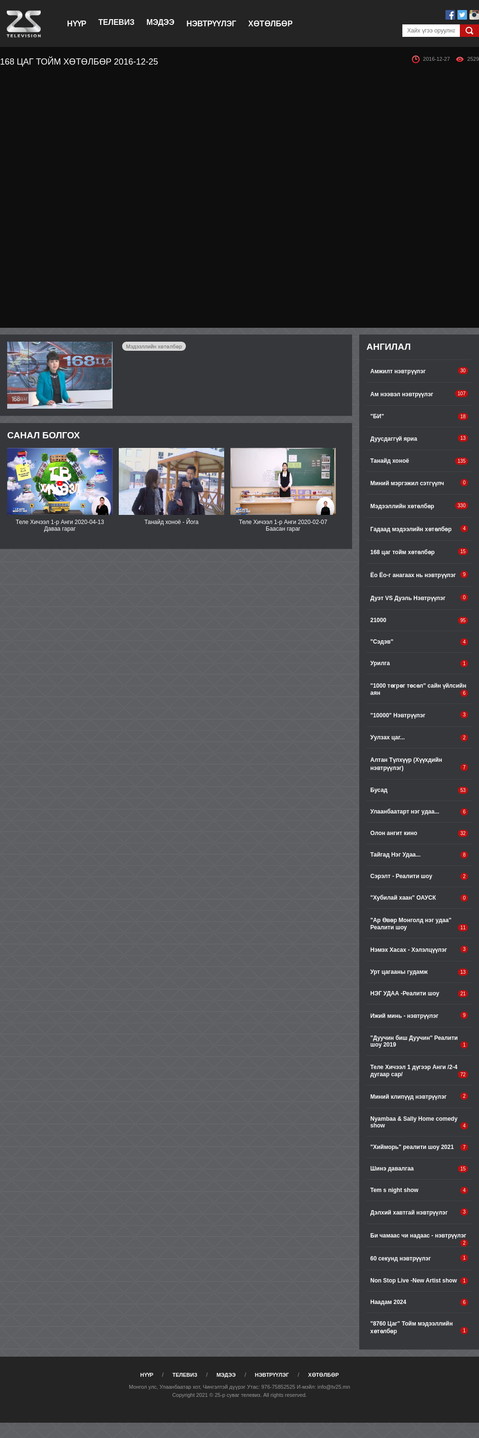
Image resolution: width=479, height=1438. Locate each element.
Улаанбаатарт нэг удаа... (419, 811)
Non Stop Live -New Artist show (419, 1280)
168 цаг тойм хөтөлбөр (419, 552)
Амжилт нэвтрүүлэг (419, 371)
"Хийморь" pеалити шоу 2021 (419, 1147)
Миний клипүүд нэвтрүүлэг (419, 1096)
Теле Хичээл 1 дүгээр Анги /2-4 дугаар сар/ (419, 1071)
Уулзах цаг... (419, 737)
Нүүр (76, 24)
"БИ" (419, 416)
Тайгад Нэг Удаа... (419, 854)
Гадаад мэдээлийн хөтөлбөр (419, 529)
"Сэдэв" (419, 642)
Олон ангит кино (419, 833)
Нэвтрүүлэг (211, 24)
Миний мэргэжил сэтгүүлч (419, 483)
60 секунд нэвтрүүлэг (419, 1258)
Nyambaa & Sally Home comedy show (419, 1122)
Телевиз (116, 22)
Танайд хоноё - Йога (171, 522)
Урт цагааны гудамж (419, 972)
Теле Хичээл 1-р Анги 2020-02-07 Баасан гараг (283, 525)
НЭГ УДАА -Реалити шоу (419, 993)
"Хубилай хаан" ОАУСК (419, 898)
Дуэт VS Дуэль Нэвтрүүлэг (419, 598)
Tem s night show (419, 1190)
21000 (419, 620)
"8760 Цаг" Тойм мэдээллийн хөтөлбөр (419, 1327)
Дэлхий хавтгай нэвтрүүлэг (419, 1212)
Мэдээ (160, 22)
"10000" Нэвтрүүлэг (419, 715)
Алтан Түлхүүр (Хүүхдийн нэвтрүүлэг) (419, 764)
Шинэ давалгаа (419, 1168)
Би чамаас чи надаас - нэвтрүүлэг (419, 1239)
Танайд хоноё (419, 461)
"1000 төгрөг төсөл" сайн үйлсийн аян (419, 689)
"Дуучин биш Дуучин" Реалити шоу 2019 (419, 1041)
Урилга (419, 663)
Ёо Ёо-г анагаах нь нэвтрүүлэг (419, 575)
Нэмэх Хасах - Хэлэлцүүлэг (419, 949)
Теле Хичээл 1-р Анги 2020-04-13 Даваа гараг (60, 525)
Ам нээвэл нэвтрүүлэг (419, 394)
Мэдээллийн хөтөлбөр (154, 346)
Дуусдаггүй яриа (419, 438)
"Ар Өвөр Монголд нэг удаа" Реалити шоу (419, 924)
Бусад (419, 790)
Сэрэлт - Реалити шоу (419, 876)
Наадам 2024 (419, 1302)
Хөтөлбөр (270, 24)
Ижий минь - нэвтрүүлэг (419, 1015)
